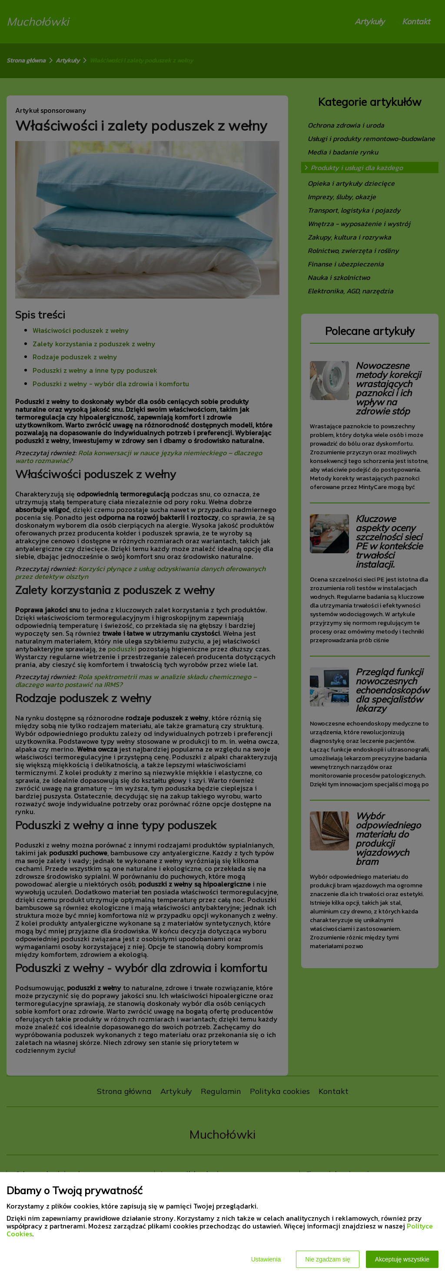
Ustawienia (266, 1259)
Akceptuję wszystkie (402, 1259)
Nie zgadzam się (327, 1259)
